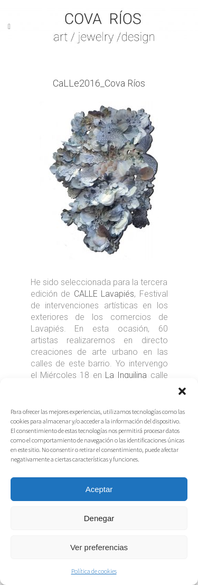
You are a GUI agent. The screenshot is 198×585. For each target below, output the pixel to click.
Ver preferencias (99, 547)
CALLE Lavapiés (104, 294)
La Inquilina (126, 375)
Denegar (99, 518)
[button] (182, 391)
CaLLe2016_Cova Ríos (99, 83)
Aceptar (99, 489)
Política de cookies (94, 571)
